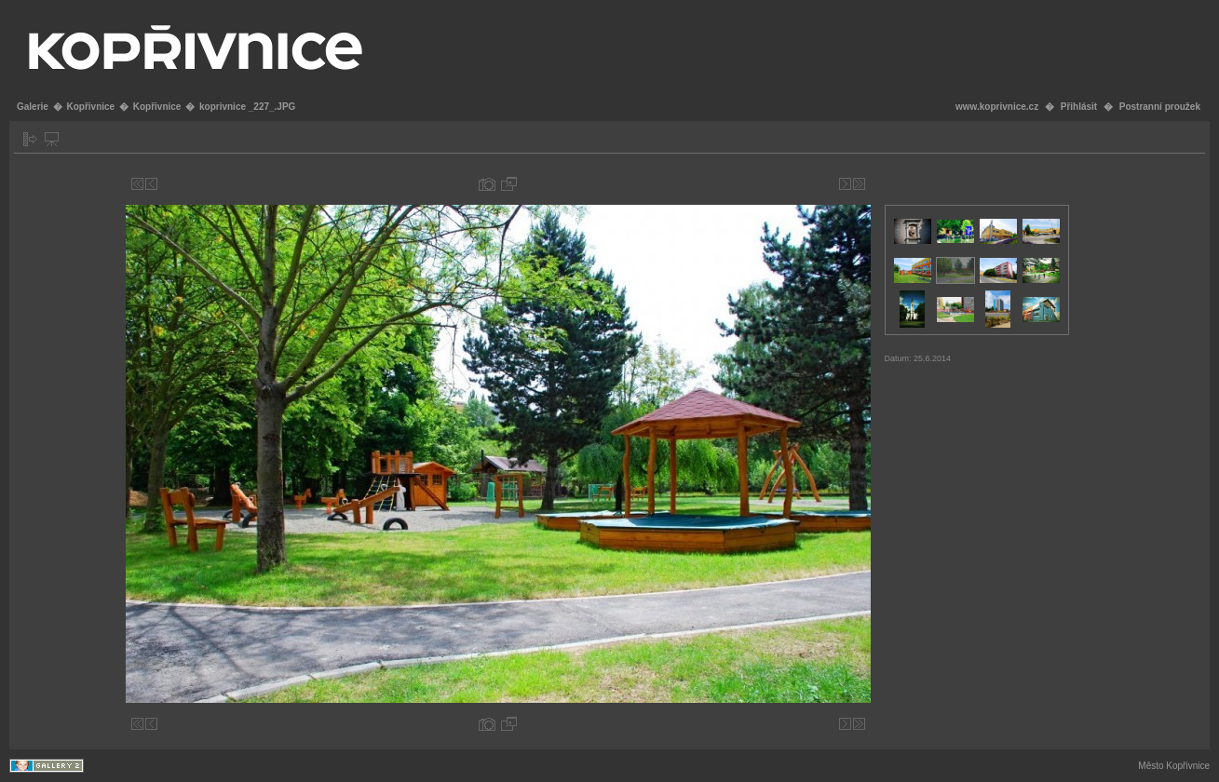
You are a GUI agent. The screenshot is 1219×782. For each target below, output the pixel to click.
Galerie (32, 106)
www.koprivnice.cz (996, 106)
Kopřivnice (90, 106)
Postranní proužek (1159, 106)
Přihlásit (1079, 106)
